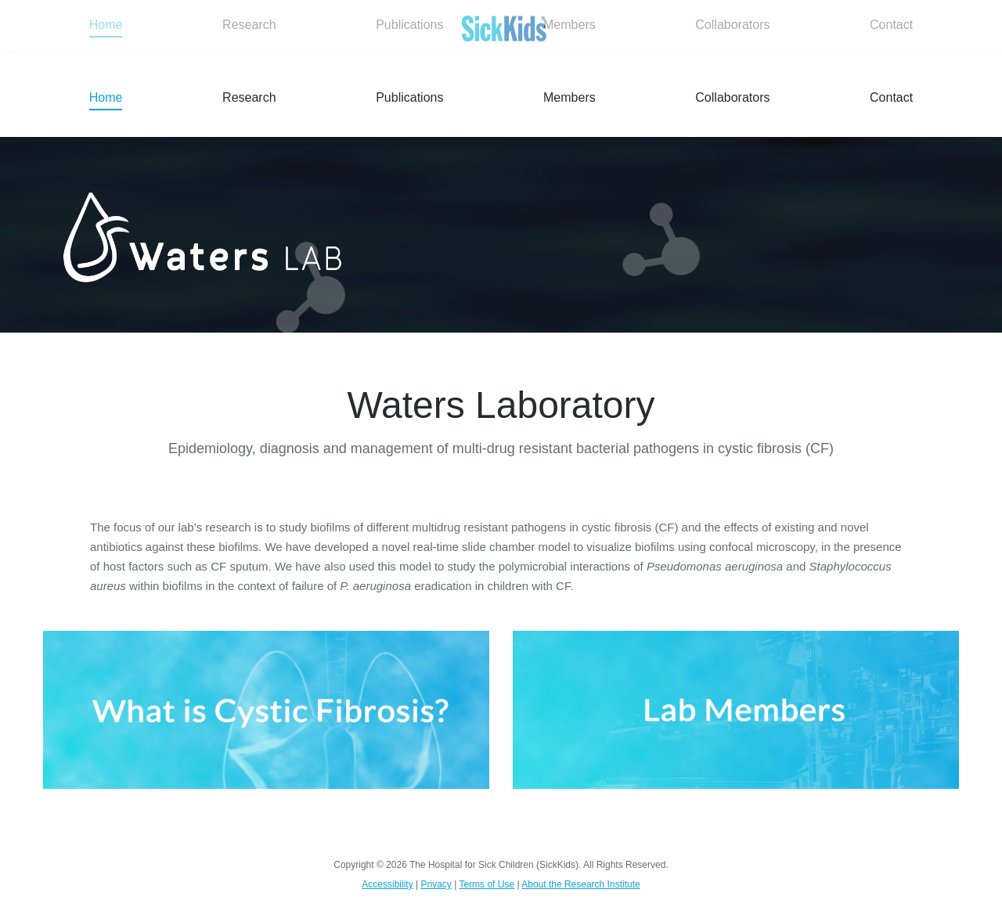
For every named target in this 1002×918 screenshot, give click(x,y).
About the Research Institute (580, 884)
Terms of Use (486, 884)
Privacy (435, 884)
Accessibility (387, 884)
